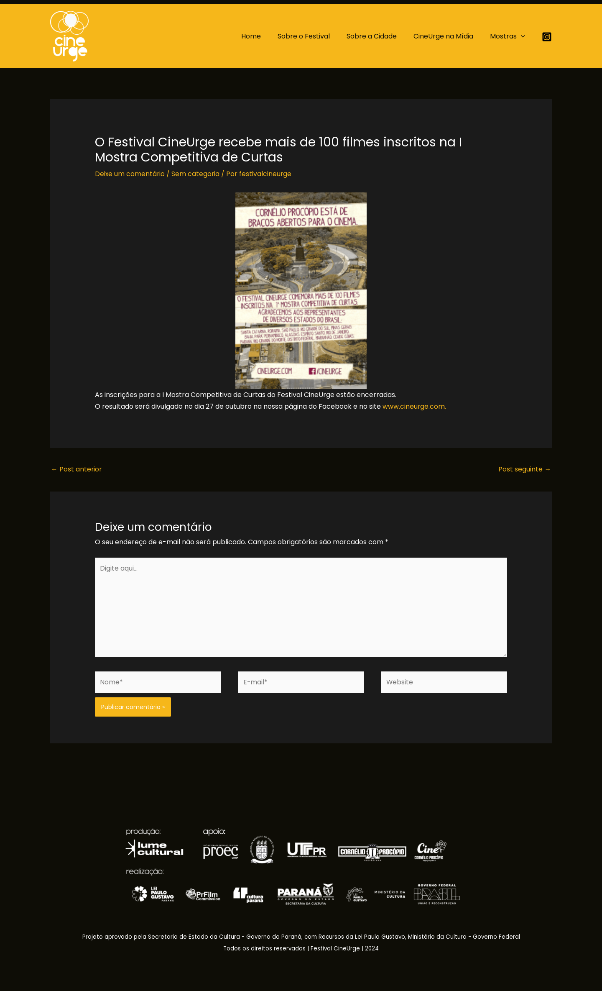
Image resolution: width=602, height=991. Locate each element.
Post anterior (76, 469)
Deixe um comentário (130, 174)
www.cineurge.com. (414, 406)
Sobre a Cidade (380, 36)
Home (266, 36)
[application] (522, 36)
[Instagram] (547, 37)
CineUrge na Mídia (448, 36)
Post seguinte (524, 469)
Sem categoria (196, 174)
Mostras (509, 36)
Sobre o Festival (315, 36)
